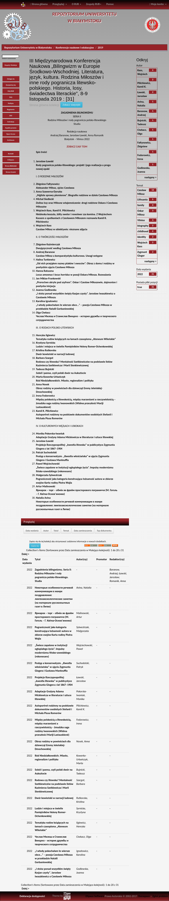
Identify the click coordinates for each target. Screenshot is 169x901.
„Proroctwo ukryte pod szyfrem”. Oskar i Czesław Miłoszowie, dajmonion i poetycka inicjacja (76, 282)
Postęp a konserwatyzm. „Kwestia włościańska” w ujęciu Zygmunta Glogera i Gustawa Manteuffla (72, 456)
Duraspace (144, 896)
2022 (140, 274)
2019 (100, 47)
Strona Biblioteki (11, 166)
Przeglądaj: (59, 4)
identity (141, 236)
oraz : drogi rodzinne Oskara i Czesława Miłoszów (76, 202)
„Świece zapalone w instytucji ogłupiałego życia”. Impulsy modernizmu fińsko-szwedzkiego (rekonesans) (74, 467)
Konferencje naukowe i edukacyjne (75, 47)
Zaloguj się (11, 79)
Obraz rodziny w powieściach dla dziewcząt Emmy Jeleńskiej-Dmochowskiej (69, 388)
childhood (142, 231)
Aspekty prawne (10, 128)
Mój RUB (11, 91)
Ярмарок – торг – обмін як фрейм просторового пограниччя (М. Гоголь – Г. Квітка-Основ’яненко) (76, 490)
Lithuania (142, 199)
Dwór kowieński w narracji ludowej (54, 798)
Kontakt (10, 154)
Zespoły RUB (93, 4)
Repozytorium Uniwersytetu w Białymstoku (28, 47)
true (139, 287)
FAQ (10, 97)
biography (142, 225)
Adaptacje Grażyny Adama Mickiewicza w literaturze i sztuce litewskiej (53, 695)
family (140, 205)
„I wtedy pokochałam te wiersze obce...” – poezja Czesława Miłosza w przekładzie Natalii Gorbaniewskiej (74, 305)
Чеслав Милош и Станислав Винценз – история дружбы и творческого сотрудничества (76, 316)
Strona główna (39, 4)
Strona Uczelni (11, 172)
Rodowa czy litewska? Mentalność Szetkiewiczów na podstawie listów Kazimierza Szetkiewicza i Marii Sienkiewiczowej (74, 361)
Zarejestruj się (11, 85)
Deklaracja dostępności (32, 896)
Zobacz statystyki (71, 104)
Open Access (10, 134)
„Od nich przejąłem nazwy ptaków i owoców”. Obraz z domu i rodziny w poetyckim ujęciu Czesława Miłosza (75, 263)
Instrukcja (10, 122)
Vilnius (141, 220)
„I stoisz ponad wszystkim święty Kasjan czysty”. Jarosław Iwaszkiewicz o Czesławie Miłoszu (75, 293)
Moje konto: (158, 4)
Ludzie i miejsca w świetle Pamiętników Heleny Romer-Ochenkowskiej (50, 812)
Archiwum (10, 140)
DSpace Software (95, 896)
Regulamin (11, 109)
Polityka (11, 103)
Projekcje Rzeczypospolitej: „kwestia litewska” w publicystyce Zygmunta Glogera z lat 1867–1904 (75, 444)
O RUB (76, 4)
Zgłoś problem (160, 896)
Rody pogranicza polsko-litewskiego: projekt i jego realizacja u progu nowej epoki (73, 165)
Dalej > (25, 554)
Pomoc (110, 4)
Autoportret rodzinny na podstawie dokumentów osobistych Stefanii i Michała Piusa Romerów (74, 414)
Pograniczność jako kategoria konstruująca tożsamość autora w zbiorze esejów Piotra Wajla (74, 479)
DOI (10, 116)
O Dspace (10, 160)
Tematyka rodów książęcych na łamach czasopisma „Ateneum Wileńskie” (52, 826)
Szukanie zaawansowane (9, 58)
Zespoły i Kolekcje (11, 65)
